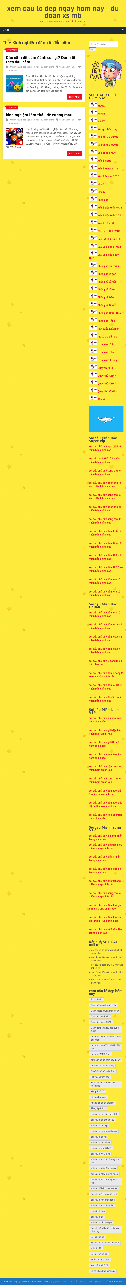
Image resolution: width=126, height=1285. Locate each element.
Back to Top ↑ (116, 1281)
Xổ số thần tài (105, 223)
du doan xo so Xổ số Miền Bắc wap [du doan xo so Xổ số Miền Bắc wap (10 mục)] (105, 1047)
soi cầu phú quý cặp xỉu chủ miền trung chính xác (105, 882)
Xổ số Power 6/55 (108, 176)
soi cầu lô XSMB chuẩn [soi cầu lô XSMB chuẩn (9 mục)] (102, 1205)
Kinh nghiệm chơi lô (68, 67)
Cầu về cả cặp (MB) (109, 247)
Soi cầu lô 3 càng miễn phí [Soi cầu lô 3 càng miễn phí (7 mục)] (104, 1194)
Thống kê (102, 200)
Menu (6, 30)
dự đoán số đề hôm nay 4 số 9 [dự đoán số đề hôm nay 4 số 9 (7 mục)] (106, 1060)
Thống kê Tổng (106, 321)
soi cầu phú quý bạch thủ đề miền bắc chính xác (105, 508)
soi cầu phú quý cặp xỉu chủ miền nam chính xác (105, 768)
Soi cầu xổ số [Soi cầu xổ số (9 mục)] (97, 1237)
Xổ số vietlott (105, 161)
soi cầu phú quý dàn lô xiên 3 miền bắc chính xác (105, 638)
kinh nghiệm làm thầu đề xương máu (39, 115)
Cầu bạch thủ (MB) (108, 231)
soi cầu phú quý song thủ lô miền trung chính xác (105, 895)
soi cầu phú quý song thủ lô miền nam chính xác (105, 780)
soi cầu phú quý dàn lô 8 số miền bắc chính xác (104, 614)
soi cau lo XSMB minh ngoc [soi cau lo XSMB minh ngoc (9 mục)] (104, 1174)
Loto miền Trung (107, 360)
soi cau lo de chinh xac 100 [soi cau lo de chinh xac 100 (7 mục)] (104, 1114)
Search (92, 49)
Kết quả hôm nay (107, 129)
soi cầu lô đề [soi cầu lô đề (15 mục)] (97, 1217)
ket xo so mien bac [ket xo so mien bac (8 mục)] (100, 1077)
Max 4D (101, 192)
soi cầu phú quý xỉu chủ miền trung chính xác (105, 837)
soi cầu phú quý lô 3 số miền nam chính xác (105, 816)
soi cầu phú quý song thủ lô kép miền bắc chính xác (105, 496)
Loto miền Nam (106, 352)
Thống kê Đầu (105, 297)
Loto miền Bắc (105, 344)
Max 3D (101, 184)
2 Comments (12, 70)
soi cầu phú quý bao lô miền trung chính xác (105, 870)
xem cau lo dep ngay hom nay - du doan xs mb (33, 67)
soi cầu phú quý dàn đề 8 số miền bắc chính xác (105, 557)
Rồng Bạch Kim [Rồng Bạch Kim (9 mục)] (98, 1108)
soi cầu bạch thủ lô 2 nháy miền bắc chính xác (104, 460)
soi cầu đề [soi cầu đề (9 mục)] (96, 1248)
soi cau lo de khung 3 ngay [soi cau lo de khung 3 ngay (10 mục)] (104, 1131)
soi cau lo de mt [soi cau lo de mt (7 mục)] (99, 1137)
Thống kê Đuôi (105, 305)
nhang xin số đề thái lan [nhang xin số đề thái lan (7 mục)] (102, 1103)
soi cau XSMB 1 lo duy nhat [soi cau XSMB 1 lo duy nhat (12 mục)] (104, 1188)
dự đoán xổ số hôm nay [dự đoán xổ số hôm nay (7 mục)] (102, 1065)
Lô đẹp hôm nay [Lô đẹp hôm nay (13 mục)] (99, 1097)
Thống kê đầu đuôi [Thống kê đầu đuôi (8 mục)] (100, 1259)
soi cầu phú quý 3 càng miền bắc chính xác (105, 662)
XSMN (101, 114)
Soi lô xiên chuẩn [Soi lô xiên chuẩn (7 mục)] (99, 1254)
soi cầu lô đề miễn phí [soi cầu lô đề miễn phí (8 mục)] (101, 1222)
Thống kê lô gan (106, 274)
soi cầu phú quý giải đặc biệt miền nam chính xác (105, 732)
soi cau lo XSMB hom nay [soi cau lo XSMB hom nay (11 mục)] (103, 1168)
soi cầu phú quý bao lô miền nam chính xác (105, 756)
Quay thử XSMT (106, 383)
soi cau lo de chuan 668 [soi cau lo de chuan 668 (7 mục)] (102, 1120)
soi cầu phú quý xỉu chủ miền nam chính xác (105, 720)
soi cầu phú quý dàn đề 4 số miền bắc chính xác (105, 533)
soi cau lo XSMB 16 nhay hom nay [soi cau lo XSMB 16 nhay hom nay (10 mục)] (105, 1161)
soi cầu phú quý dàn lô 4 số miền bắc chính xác (104, 581)
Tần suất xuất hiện (108, 329)
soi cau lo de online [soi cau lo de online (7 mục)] (100, 1142)
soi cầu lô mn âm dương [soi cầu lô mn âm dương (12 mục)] (103, 1200)
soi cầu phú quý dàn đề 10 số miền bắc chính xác (106, 569)
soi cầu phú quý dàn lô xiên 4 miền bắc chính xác (105, 650)
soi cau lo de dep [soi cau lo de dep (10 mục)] (99, 1125)
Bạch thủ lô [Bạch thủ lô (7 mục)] (96, 999)
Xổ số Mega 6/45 (107, 168)
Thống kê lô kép (106, 289)
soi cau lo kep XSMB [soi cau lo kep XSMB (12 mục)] (101, 1148)
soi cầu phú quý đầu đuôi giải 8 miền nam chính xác (105, 792)
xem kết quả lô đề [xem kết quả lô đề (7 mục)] (99, 1265)
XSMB (101, 106)
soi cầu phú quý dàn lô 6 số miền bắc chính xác (104, 593)
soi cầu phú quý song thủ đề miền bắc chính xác (105, 520)
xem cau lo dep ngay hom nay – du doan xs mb (63, 12)
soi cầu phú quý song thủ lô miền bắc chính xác (105, 472)
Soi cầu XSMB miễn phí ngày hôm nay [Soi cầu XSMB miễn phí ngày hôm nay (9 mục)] (105, 1230)
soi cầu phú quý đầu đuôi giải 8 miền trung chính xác (105, 907)
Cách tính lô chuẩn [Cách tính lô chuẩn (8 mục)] (100, 1016)
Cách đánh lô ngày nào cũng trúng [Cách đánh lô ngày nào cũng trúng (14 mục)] (105, 1029)
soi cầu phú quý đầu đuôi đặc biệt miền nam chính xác (105, 804)
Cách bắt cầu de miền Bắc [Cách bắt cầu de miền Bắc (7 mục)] (104, 1005)
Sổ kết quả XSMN (107, 145)
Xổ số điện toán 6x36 (110, 208)
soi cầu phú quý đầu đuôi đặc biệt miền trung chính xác (105, 919)
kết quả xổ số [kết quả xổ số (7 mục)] (97, 1091)
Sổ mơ (101, 399)
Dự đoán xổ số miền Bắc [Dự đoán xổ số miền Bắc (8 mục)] (103, 1071)
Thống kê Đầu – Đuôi (109, 313)
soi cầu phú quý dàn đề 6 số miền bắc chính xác (105, 545)
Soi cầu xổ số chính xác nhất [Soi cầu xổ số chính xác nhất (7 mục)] (105, 1242)
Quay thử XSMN (106, 376)
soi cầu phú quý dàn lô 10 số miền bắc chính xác (105, 686)
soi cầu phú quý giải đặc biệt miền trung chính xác (105, 846)
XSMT (101, 121)
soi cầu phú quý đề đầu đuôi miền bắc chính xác (105, 699)
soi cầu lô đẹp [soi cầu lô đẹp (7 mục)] (98, 1211)
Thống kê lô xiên (107, 282)
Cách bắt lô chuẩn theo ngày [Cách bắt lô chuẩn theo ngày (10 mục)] (105, 1011)
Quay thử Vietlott (107, 391)
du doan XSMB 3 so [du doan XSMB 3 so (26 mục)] (100, 1054)
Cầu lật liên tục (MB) (110, 239)
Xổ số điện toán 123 (109, 215)
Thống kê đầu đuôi (108, 266)
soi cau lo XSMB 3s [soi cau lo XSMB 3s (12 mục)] (100, 1154)
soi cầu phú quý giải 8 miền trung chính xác (104, 858)
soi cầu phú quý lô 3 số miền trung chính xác (105, 931)
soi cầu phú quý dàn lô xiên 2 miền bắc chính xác (105, 626)
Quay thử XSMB (106, 368)
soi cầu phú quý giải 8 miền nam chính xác (104, 744)
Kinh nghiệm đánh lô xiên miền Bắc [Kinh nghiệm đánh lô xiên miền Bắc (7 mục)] (103, 1084)
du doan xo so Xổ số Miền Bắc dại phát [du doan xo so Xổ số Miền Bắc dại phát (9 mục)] (105, 1038)
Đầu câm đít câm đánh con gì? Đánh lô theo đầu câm (40, 59)
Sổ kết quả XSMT (107, 153)
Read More (74, 97)
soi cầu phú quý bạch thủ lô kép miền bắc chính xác (105, 484)
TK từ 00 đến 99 (107, 337)
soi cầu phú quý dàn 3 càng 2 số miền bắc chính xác (106, 674)
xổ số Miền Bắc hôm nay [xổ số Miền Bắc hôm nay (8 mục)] (103, 1271)
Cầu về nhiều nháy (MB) (104, 256)
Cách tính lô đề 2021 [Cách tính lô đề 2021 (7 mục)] (101, 1022)
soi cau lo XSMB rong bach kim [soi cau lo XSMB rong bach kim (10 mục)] (104, 1181)
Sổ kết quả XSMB (107, 137)
